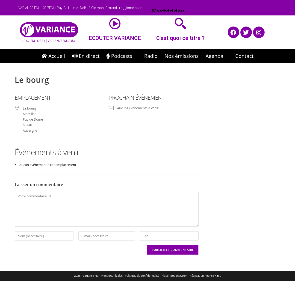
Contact (244, 55)
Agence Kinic (213, 276)
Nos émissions (182, 55)
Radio (151, 55)
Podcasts (121, 55)
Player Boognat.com (175, 276)
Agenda (217, 55)
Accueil (53, 55)
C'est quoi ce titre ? (180, 38)
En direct (86, 55)
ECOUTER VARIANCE (115, 38)
